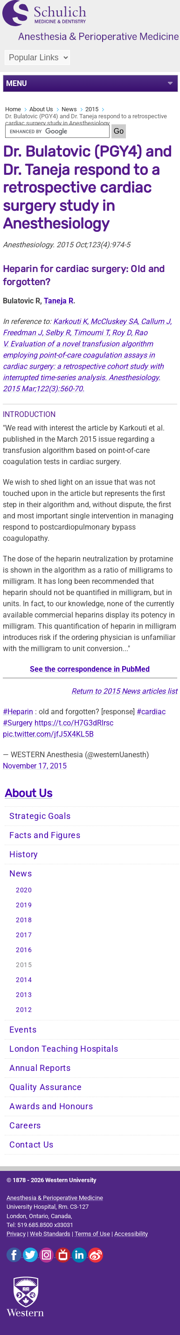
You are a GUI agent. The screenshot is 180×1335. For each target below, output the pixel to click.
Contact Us (31, 1144)
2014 (24, 980)
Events (22, 1029)
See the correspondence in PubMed (90, 669)
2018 (24, 920)
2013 (24, 995)
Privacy (16, 1233)
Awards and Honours (51, 1106)
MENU (16, 83)
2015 (91, 109)
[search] (57, 131)
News (69, 109)
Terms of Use (92, 1233)
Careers (25, 1125)
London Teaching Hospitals (63, 1049)
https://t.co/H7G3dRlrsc (74, 722)
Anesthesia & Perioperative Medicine (55, 1197)
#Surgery (18, 722)
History (23, 854)
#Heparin (18, 711)
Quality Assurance (45, 1087)
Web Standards (50, 1233)
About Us (41, 109)
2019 (24, 905)
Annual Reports (40, 1068)
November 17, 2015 (35, 765)
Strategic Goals (40, 816)
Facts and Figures (45, 835)
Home (13, 109)
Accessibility (131, 1233)
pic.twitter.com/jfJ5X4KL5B (48, 734)
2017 (24, 935)
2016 (24, 950)
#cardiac (151, 711)
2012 (24, 1010)
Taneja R (58, 300)
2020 (24, 890)
